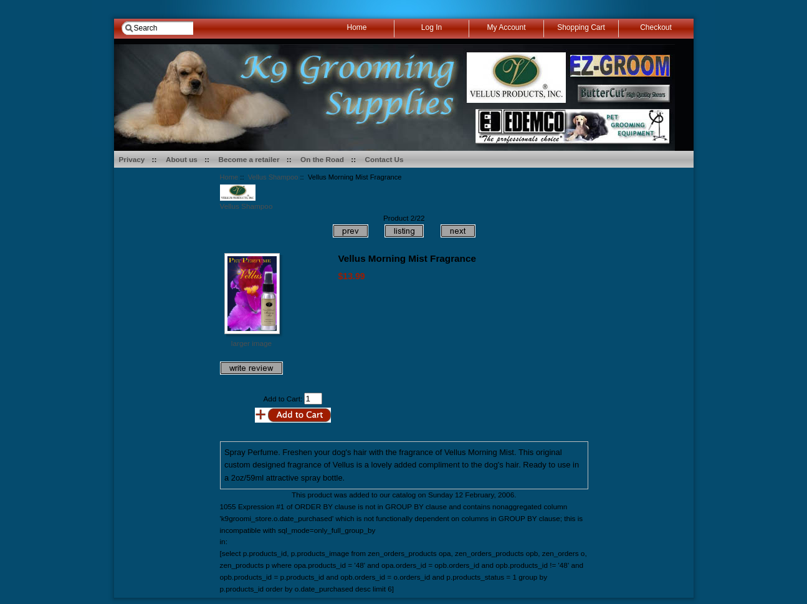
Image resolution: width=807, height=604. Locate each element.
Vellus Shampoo (273, 177)
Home (229, 177)
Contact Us (384, 159)
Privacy (132, 159)
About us (182, 159)
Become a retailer (249, 159)
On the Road (322, 159)
